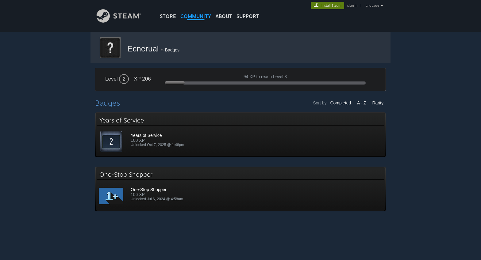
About (223, 16)
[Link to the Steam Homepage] (123, 21)
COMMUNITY (195, 16)
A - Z (361, 102)
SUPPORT (248, 16)
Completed (340, 102)
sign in (352, 5)
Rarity (377, 102)
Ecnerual (144, 48)
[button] (240, 134)
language (372, 5)
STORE (168, 16)
